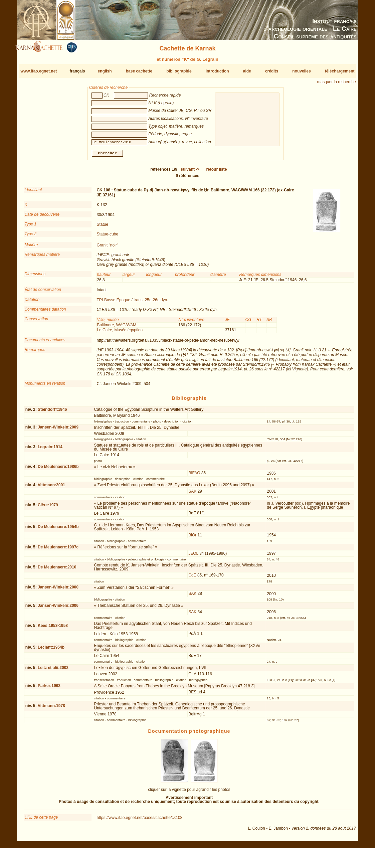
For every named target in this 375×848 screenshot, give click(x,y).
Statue (102, 227)
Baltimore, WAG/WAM (116, 327)
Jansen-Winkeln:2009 (58, 430)
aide (247, 71)
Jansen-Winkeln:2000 (58, 589)
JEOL (193, 556)
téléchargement (340, 71)
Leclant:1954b (51, 650)
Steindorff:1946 (52, 411)
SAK (192, 494)
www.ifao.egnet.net (38, 71)
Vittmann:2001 (51, 487)
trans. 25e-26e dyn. (151, 302)
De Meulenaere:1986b (58, 469)
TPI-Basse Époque (113, 302)
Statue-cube (107, 236)
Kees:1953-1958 (53, 628)
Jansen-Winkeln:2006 (58, 608)
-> (190, 172)
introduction (217, 71)
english (105, 71)
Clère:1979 (48, 507)
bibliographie (178, 71)
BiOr (192, 537)
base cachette (139, 71)
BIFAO (194, 475)
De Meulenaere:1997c (58, 549)
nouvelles (301, 71)
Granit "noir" (107, 247)
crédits (271, 71)
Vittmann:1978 (51, 708)
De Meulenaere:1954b (58, 529)
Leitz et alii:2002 (53, 670)
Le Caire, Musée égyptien (120, 332)
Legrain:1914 (50, 449)
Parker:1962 (49, 688)
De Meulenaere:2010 (57, 569)
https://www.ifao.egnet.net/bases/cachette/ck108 (139, 820)
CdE (192, 577)
